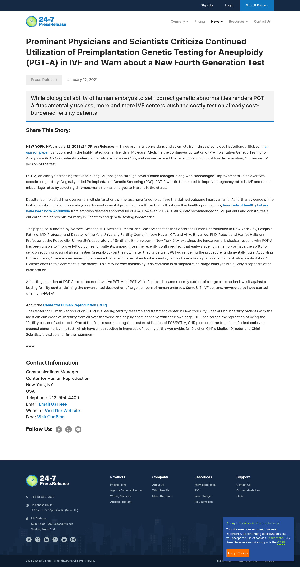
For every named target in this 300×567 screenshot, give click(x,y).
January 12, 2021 (82, 80)
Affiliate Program (120, 502)
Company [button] (178, 21)
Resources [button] (237, 21)
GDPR (281, 542)
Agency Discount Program (126, 490)
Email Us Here (53, 404)
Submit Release (257, 5)
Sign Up (207, 5)
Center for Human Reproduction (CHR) (75, 305)
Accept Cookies (238, 553)
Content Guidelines (248, 490)
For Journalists (203, 502)
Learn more (275, 538)
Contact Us (262, 21)
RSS (197, 490)
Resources (203, 477)
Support (243, 477)
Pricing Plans (118, 485)
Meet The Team (162, 496)
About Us (158, 485)
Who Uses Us (161, 490)
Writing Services (120, 496)
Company (160, 477)
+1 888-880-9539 (42, 497)
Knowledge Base (205, 485)
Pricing (200, 21)
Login (229, 5)
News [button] (215, 21)
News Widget (203, 496)
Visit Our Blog (51, 417)
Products (117, 477)
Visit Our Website (62, 411)
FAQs (239, 496)
